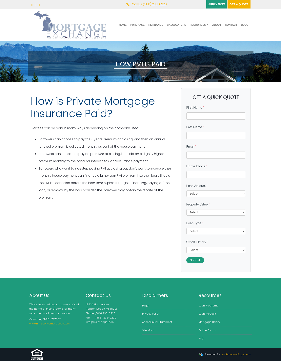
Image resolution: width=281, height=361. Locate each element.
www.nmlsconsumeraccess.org (49, 323)
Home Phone (196, 166)
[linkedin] (39, 5)
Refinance (155, 24)
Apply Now (216, 4)
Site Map (147, 330)
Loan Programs (208, 305)
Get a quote (239, 4)
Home (123, 24)
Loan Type (194, 223)
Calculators (176, 24)
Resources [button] (198, 24)
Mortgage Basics (210, 322)
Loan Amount (197, 186)
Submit (195, 260)
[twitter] (35, 5)
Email (191, 147)
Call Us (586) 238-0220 (146, 4)
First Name (195, 107)
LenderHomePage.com (236, 354)
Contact (231, 24)
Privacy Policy (150, 314)
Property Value (198, 204)
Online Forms (207, 330)
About (216, 24)
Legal (145, 305)
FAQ (201, 338)
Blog (244, 24)
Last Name (195, 127)
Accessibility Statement (157, 322)
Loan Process (207, 314)
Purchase (137, 24)
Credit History (197, 242)
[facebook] (32, 5)
